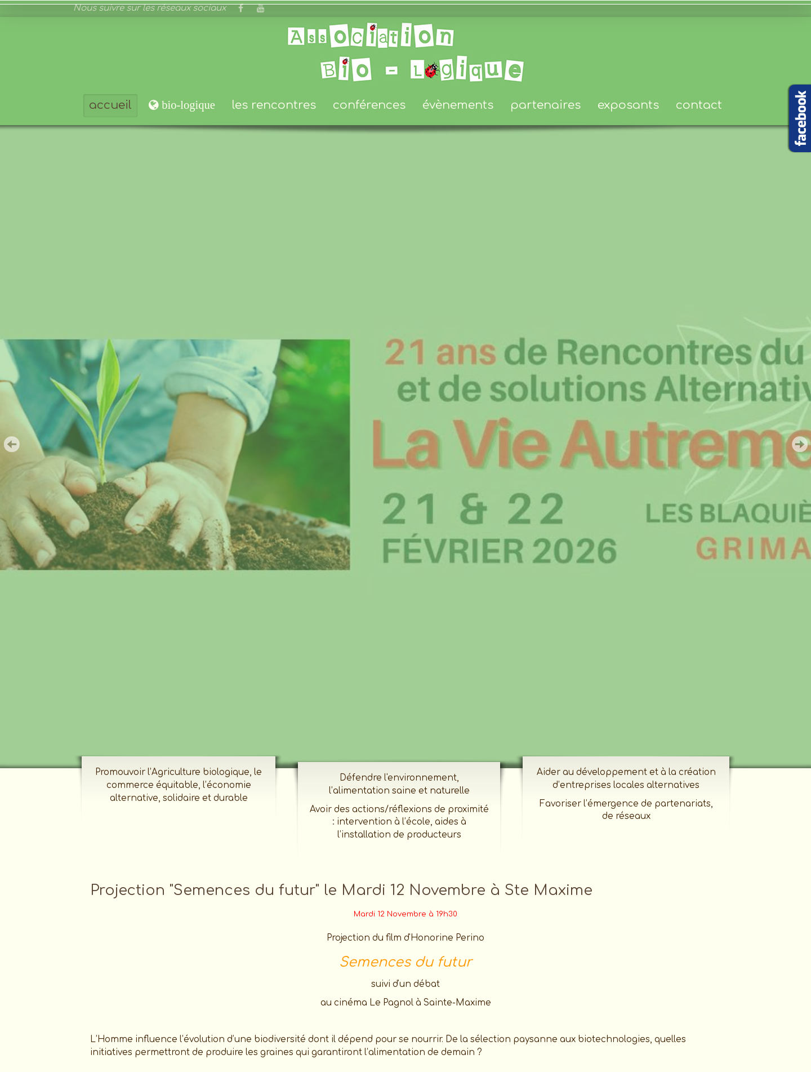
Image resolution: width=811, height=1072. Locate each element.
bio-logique (187, 104)
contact (699, 105)
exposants (628, 105)
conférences (369, 105)
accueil (110, 105)
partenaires (545, 105)
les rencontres (274, 105)
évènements (457, 105)
